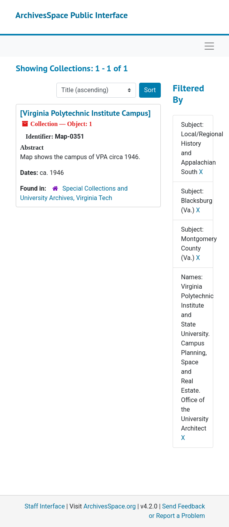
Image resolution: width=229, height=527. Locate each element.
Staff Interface (44, 506)
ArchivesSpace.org (110, 506)
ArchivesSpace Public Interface (71, 14)
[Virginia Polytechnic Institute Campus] (85, 113)
